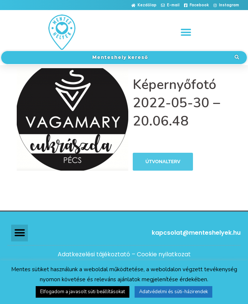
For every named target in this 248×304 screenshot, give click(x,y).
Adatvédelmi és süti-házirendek (173, 291)
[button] (144, 5)
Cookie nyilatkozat (164, 254)
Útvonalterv (162, 161)
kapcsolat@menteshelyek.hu (196, 232)
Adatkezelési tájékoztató (94, 254)
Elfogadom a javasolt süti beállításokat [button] (82, 291)
